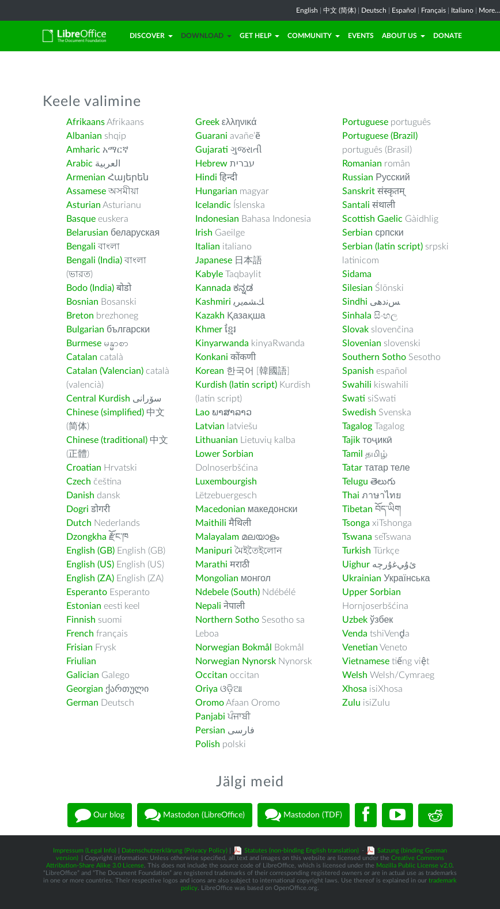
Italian (207, 246)
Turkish (356, 550)
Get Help (259, 35)
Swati (353, 398)
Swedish (359, 412)
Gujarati (211, 149)
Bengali (81, 246)
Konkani (211, 357)
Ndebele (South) (227, 592)
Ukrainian (361, 578)
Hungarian (216, 191)
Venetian (360, 647)
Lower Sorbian (224, 454)
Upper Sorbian (371, 592)
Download (206, 35)
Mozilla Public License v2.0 (414, 865)
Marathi (211, 564)
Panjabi (210, 716)
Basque (81, 219)
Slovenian (361, 343)
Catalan (81, 357)
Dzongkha (86, 536)
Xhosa (354, 689)
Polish (207, 744)
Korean (209, 371)
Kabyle (209, 274)
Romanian (362, 163)
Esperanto (86, 592)
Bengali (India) (94, 260)
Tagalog (357, 426)
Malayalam (217, 536)
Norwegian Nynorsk (235, 661)
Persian (210, 730)
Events (361, 35)
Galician (82, 675)
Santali (356, 205)
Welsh (355, 675)
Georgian (84, 689)
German (82, 702)
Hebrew (211, 163)
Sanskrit (358, 191)
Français (433, 10)
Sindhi (355, 301)
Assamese (86, 191)
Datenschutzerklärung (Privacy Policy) (175, 850)
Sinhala (357, 315)
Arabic (79, 163)
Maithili (210, 523)
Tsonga (356, 523)
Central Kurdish (98, 398)
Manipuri (213, 550)
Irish (204, 232)
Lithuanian (216, 440)
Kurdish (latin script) (236, 384)
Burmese (83, 343)
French (80, 633)
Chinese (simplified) (105, 412)
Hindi (206, 177)
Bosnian (82, 301)
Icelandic (213, 205)
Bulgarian (85, 329)
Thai (350, 495)
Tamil (352, 454)
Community (313, 35)
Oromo (209, 702)
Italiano (462, 10)
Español (404, 10)
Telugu (355, 481)
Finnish (81, 619)
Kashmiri (213, 301)
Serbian (357, 232)
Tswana (357, 536)
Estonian (83, 606)
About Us (403, 35)
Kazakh (210, 315)
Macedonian (220, 509)
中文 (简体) (339, 10)
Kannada (213, 288)
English (307, 10)
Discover (151, 35)
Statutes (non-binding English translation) (301, 850)
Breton (80, 315)
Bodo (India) (90, 288)
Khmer (208, 329)
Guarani (211, 136)
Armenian (85, 177)
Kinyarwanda (222, 343)
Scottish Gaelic (372, 219)
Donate (447, 35)
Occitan (211, 675)
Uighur (356, 564)
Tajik (351, 440)
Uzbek (355, 619)
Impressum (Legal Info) (84, 850)
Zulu (351, 702)
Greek (207, 122)
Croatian (83, 467)
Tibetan (357, 509)
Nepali (208, 606)
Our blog (99, 815)
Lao (202, 412)
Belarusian (87, 232)
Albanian (84, 136)
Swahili (358, 384)
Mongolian (216, 578)
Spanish (358, 371)
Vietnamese (365, 661)
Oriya (206, 689)
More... (489, 10)
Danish (80, 495)
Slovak (355, 329)
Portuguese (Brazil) (380, 136)
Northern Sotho (227, 619)
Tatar (352, 467)
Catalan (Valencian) (104, 371)
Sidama (357, 274)
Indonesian (217, 219)
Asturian (83, 205)
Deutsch (374, 10)
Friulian (81, 661)
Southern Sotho (374, 357)
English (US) (90, 564)
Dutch (79, 523)
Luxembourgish (226, 481)
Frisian (79, 647)
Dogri (77, 509)
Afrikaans (85, 122)
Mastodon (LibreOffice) (195, 815)
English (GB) (90, 550)
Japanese (213, 260)
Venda (355, 633)
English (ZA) (90, 578)
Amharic (83, 149)
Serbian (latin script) (382, 246)
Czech (78, 481)
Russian (357, 177)
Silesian (357, 288)
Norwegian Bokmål (233, 647)
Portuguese (365, 122)
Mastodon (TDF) (303, 815)
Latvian (210, 426)
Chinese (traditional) (106, 440)
